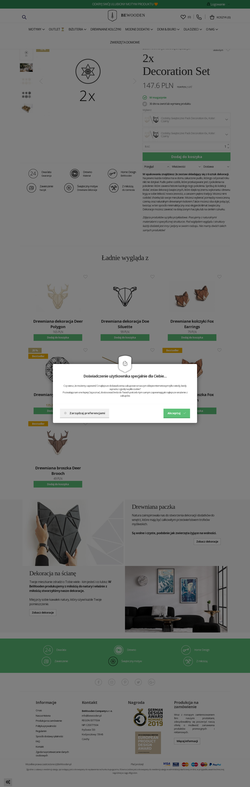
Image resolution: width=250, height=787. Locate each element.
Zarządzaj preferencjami (84, 413)
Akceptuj (177, 413)
